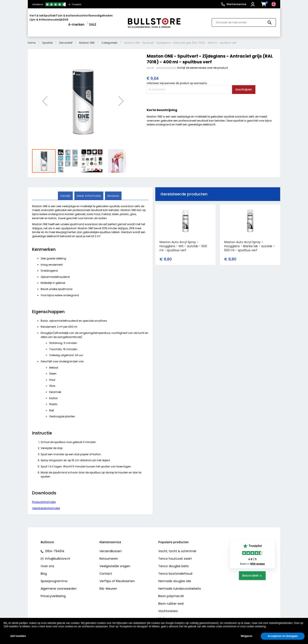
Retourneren (108, 555)
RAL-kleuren (108, 585)
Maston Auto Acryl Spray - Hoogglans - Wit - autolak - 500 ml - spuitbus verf (183, 242)
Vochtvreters (168, 607)
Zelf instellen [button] (18, 636)
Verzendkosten (110, 547)
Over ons (47, 562)
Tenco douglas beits (173, 562)
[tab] (66, 191)
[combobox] (244, 20)
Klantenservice (236, 4)
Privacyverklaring (53, 592)
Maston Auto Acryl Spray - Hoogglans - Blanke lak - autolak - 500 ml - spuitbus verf (249, 242)
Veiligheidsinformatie (46, 504)
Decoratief (66, 38)
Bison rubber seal (171, 600)
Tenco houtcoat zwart (175, 555)
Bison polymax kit (171, 592)
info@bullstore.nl (57, 555)
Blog (44, 570)
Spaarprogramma (54, 577)
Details (66, 191)
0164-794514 (54, 547)
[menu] (75, 20)
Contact (105, 570)
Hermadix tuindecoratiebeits (179, 585)
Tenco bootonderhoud (175, 570)
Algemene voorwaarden (59, 585)
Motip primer (167, 615)
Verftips (105, 577)
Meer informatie (89, 191)
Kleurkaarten (125, 577)
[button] (253, 4)
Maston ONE (87, 38)
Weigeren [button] (246, 636)
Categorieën (109, 38)
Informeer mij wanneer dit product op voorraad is (177, 79)
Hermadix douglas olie (174, 577)
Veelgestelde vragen (114, 562)
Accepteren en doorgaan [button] (283, 636)
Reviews (113, 191)
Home (32, 38)
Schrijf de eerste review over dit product (202, 63)
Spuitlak (47, 38)
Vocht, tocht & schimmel (177, 547)
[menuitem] (46, 20)
